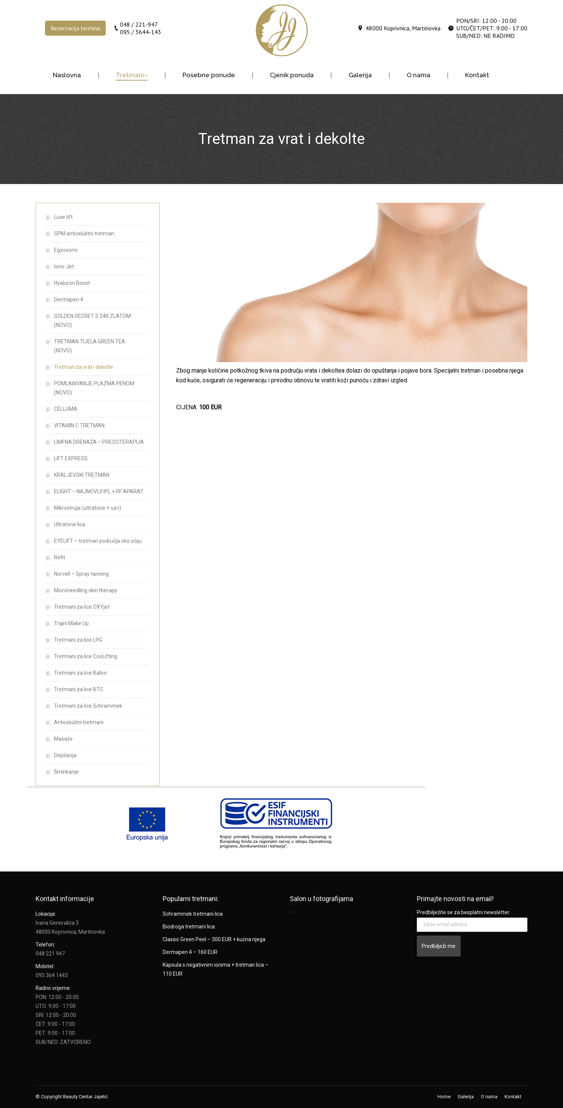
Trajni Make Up (71, 623)
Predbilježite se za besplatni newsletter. (463, 912)
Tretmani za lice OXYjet (81, 607)
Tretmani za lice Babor (80, 673)
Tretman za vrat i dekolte (83, 367)
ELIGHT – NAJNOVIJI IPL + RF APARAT (99, 491)
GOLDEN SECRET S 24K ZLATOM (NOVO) (92, 320)
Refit (59, 557)
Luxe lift (63, 217)
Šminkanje (66, 772)
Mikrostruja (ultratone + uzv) (87, 508)
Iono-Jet (64, 267)
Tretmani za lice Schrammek (88, 706)
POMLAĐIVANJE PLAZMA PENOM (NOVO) (94, 387)
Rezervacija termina (75, 28)
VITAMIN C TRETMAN (79, 425)
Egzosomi (66, 250)
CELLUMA (65, 409)
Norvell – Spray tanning (81, 574)
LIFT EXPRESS (71, 458)
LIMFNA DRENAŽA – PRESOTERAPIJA (99, 442)
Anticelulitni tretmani (78, 722)
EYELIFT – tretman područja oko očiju (98, 541)
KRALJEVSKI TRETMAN (81, 475)
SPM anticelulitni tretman (84, 234)
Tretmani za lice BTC (78, 689)
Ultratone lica (69, 524)
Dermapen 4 (68, 299)
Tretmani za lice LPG (78, 640)
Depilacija (65, 755)
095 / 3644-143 (140, 32)
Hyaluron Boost (72, 283)
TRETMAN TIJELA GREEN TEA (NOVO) (89, 345)
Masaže (63, 739)
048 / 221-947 (139, 24)
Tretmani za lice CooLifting (85, 656)
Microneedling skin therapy (85, 590)
